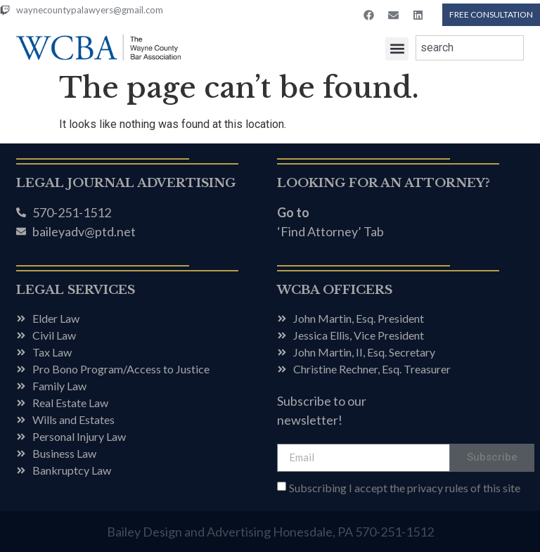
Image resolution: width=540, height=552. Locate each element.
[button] (397, 48)
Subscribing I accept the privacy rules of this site (404, 487)
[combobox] (470, 47)
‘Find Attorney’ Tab (330, 231)
